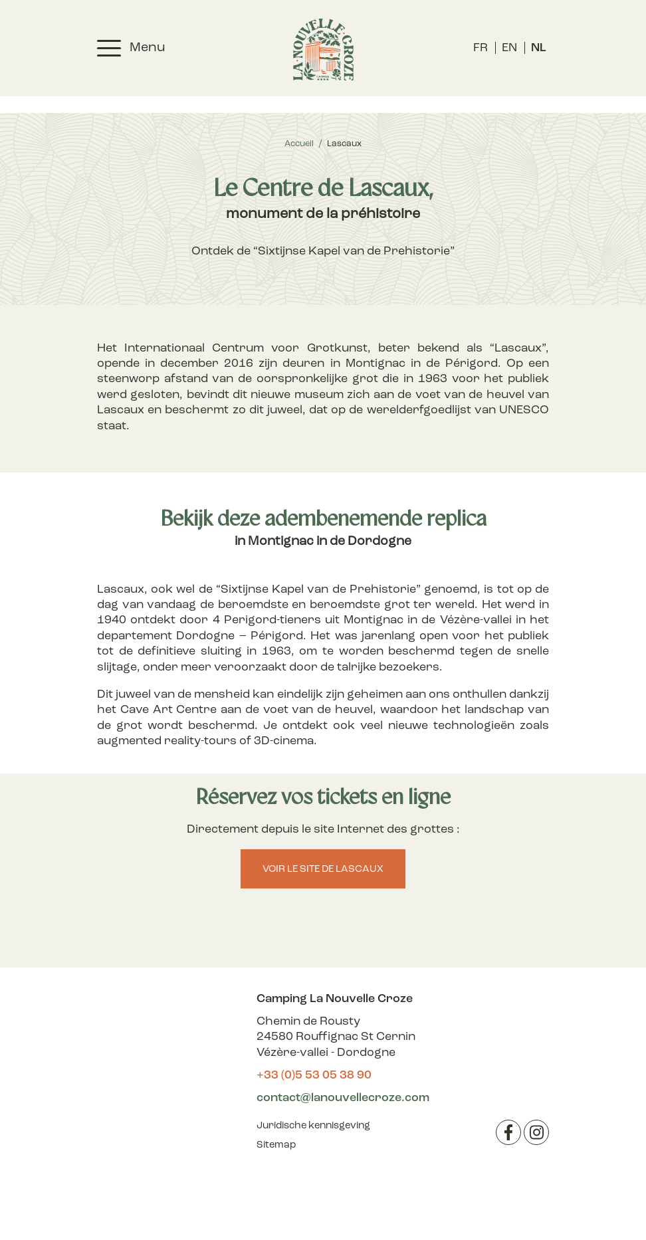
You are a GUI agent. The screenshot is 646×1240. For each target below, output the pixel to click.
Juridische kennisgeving (313, 1126)
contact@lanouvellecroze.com (343, 1098)
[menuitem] (480, 48)
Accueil (299, 144)
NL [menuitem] (538, 48)
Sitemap (276, 1145)
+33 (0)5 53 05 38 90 (314, 1075)
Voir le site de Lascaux (323, 870)
